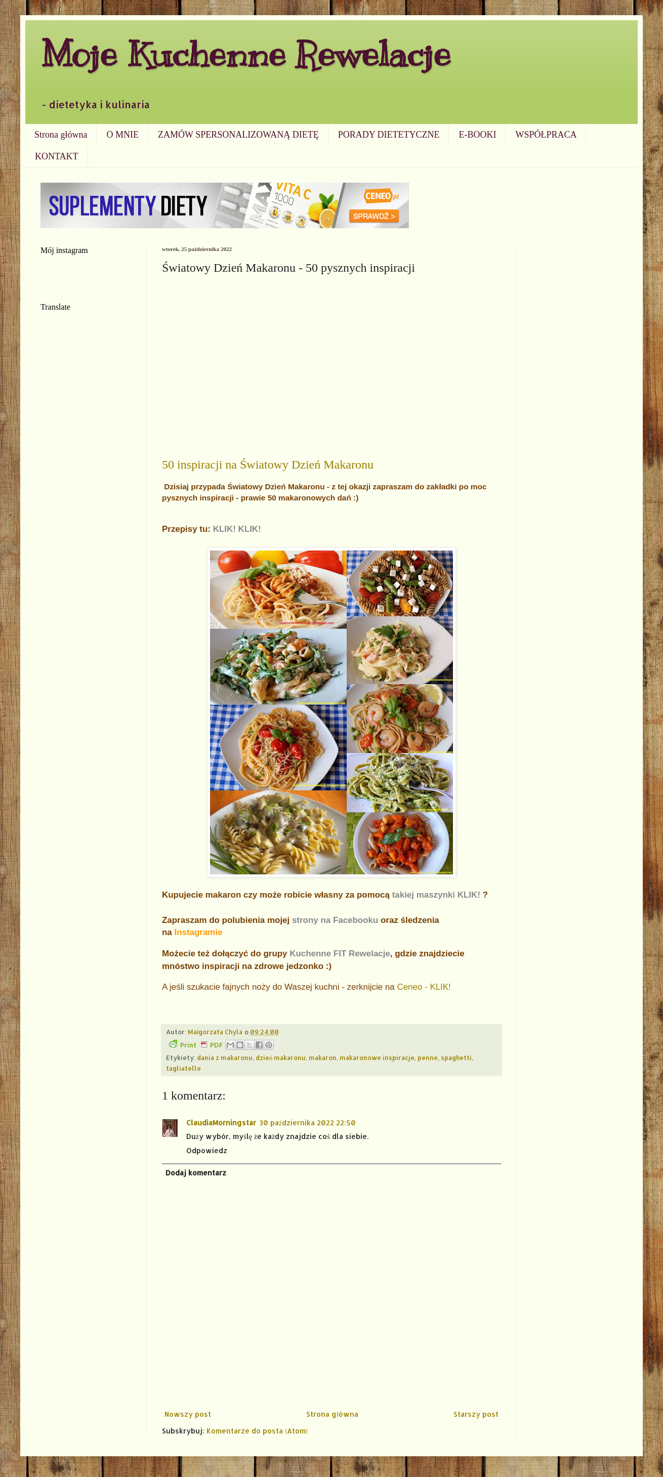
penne (428, 1057)
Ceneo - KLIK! (423, 987)
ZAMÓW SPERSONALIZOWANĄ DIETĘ (238, 135)
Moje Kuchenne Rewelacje (245, 54)
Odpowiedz (206, 1150)
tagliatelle (183, 1068)
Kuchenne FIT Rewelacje (339, 953)
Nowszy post (187, 1414)
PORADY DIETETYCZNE (389, 135)
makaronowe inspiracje (377, 1057)
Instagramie (198, 932)
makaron (323, 1057)
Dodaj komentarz (195, 1172)
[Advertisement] (331, 355)
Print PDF (196, 1044)
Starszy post (476, 1414)
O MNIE (122, 135)
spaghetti (456, 1057)
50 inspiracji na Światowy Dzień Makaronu (268, 464)
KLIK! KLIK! (237, 529)
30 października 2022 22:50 (307, 1122)
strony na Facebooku (335, 920)
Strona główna (60, 135)
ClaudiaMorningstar (221, 1122)
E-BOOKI (477, 135)
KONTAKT (56, 156)
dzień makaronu (281, 1057)
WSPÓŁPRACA (545, 135)
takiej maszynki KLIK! (436, 895)
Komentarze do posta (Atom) (257, 1430)
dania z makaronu (225, 1057)
